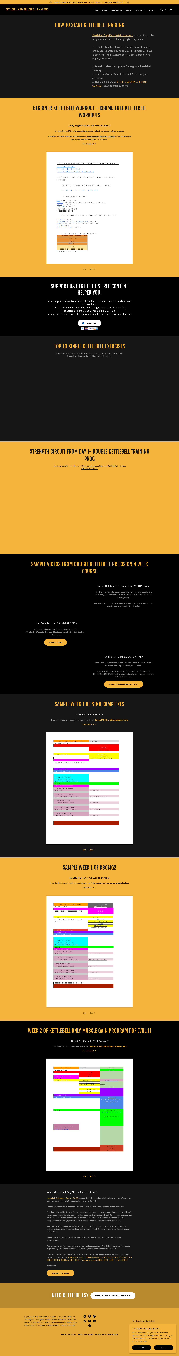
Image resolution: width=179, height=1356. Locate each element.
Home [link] (95, 10)
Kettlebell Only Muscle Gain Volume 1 (112, 35)
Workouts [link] (116, 10)
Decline (142, 1347)
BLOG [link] (128, 10)
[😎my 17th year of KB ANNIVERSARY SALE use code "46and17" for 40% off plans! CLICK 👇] (89, 2)
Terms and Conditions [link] (106, 1335)
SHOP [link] (105, 10)
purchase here (55, 642)
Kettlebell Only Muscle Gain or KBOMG (62, 1198)
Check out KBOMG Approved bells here (113, 1296)
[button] (140, 10)
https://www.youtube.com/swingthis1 (84, 131)
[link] (29, 10)
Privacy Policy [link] (68, 1335)
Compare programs (60, 1273)
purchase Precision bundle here (123, 684)
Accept (164, 1347)
